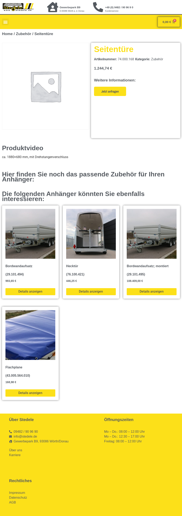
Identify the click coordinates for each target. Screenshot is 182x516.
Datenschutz (18, 497)
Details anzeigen (30, 291)
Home (7, 34)
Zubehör (23, 34)
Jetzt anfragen (110, 91)
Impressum (17, 492)
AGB (12, 502)
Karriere (15, 455)
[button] (5, 22)
